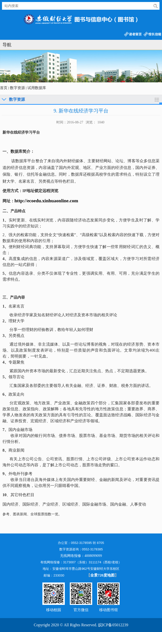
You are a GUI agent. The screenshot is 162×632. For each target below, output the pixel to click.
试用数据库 (36, 88)
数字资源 (17, 88)
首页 (3, 88)
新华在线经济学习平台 (21, 132)
